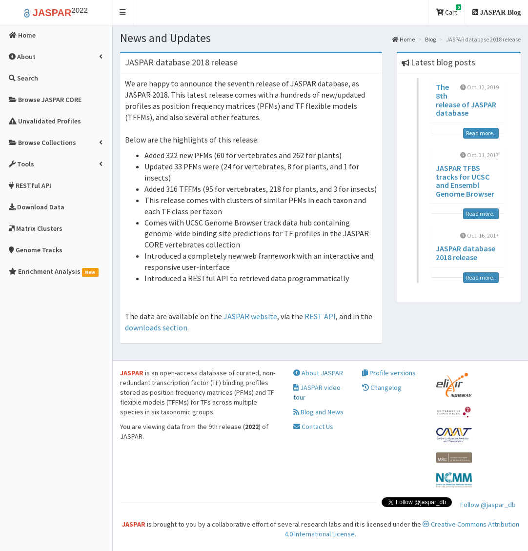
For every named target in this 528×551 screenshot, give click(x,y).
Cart (448, 10)
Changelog (382, 387)
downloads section (156, 327)
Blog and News (318, 412)
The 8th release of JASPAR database (466, 100)
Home (403, 39)
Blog (430, 39)
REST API (320, 316)
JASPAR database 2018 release (465, 253)
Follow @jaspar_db (488, 504)
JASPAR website (250, 316)
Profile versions (389, 372)
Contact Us (313, 426)
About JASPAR (318, 372)
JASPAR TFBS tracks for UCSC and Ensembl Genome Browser (465, 181)
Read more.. (481, 133)
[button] (122, 12)
